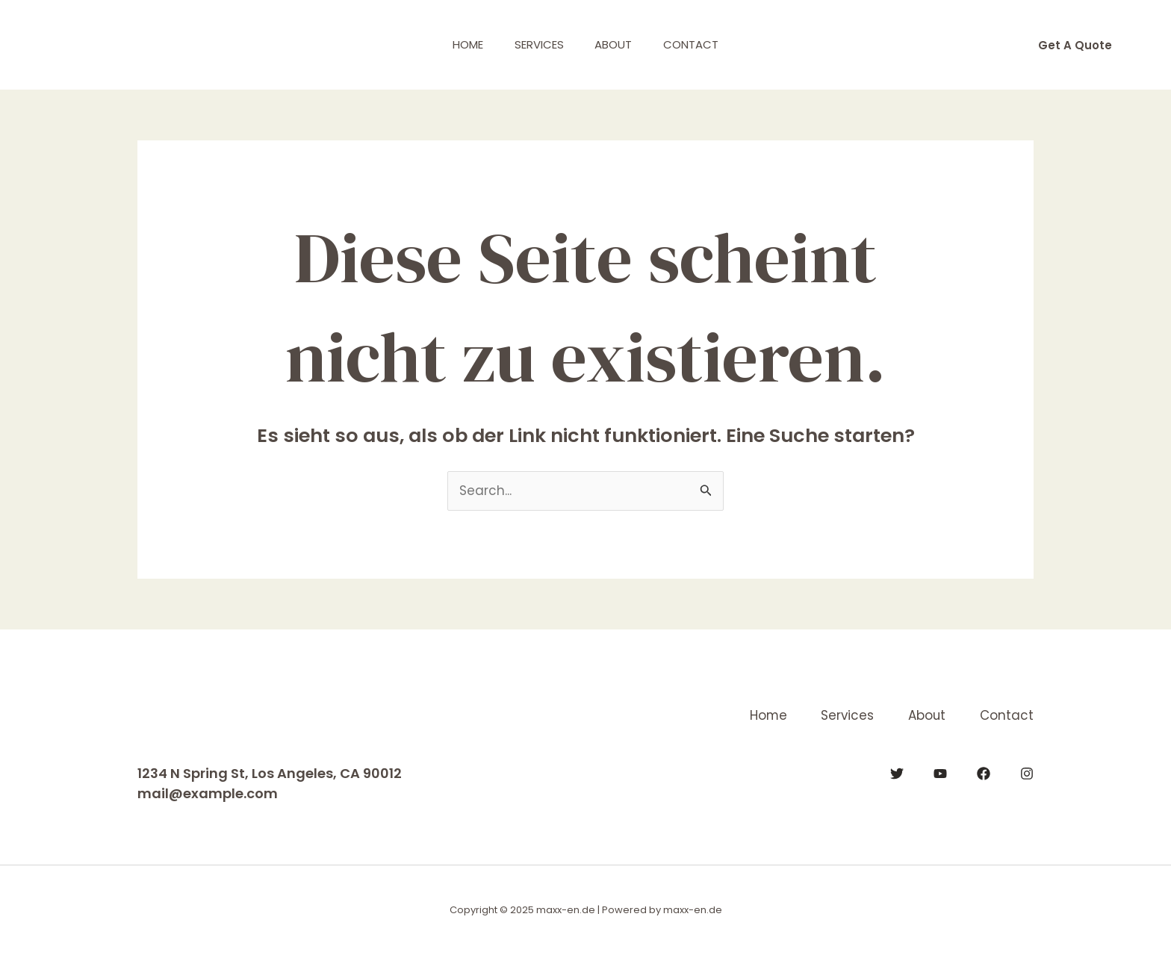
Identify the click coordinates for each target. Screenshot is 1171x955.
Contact (700, 44)
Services (536, 44)
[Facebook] (983, 773)
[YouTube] (940, 773)
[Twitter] (897, 773)
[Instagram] (1027, 773)
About (617, 44)
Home (459, 44)
